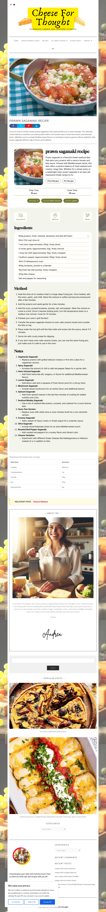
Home (16, 41)
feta (50, 329)
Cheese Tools (75, 41)
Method (55, 216)
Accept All (47, 902)
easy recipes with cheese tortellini (66, 876)
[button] (88, 236)
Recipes (45, 41)
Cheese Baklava (40, 502)
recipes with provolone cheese (65, 880)
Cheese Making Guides (30, 41)
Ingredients (20, 216)
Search (53, 668)
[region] (31, 894)
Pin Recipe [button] (69, 181)
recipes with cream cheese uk (65, 868)
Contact (88, 41)
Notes (87, 216)
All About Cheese (59, 41)
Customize (16, 902)
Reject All (31, 902)
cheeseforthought (60, 907)
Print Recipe (53, 181)
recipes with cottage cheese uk (65, 872)
